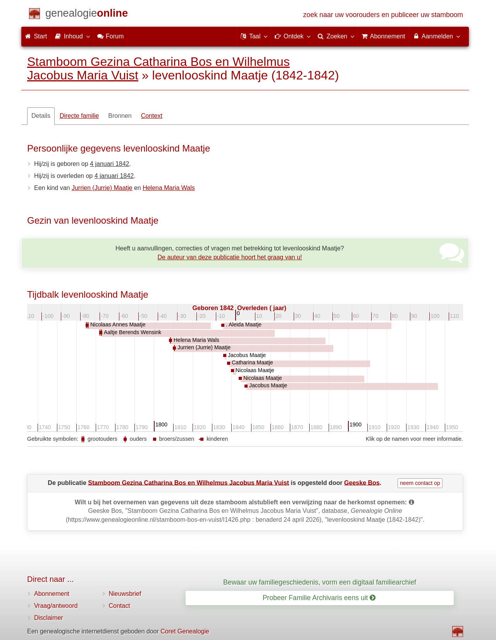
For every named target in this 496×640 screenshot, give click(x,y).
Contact (119, 605)
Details (40, 115)
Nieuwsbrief (125, 593)
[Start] (86, 14)
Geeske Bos (362, 482)
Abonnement (51, 593)
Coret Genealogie (184, 631)
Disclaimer (48, 617)
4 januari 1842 (109, 163)
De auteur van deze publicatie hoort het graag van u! (230, 257)
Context (151, 115)
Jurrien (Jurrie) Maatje (102, 188)
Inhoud (72, 36)
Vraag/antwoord (56, 605)
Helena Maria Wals (169, 188)
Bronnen (120, 115)
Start (36, 36)
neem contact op (420, 483)
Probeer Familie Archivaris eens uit (319, 598)
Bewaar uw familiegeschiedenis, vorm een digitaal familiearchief (319, 582)
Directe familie (79, 115)
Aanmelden (436, 36)
